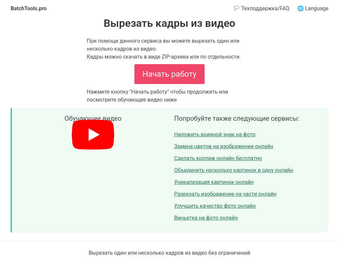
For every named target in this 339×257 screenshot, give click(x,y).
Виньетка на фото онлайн (206, 218)
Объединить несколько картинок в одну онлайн (233, 170)
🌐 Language (312, 8)
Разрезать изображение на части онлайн (225, 194)
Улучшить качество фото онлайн (215, 206)
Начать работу (170, 74)
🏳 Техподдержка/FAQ (261, 8)
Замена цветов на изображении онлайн (223, 146)
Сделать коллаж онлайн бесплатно (218, 158)
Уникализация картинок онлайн (214, 182)
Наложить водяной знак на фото (215, 134)
